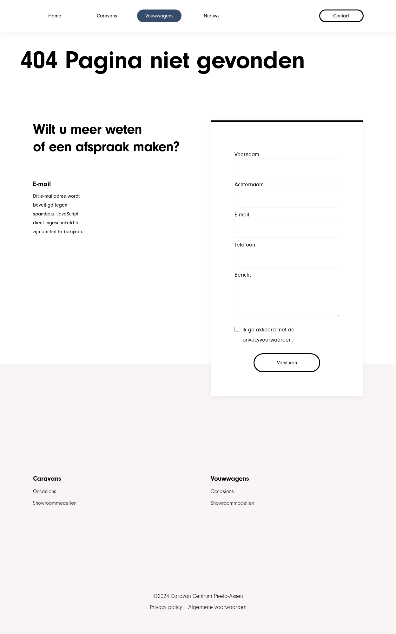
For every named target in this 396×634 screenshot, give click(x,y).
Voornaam (246, 154)
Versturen (287, 363)
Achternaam (249, 184)
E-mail (241, 214)
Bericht (242, 274)
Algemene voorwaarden (217, 607)
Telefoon (244, 244)
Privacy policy (166, 607)
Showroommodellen (54, 503)
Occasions (44, 491)
